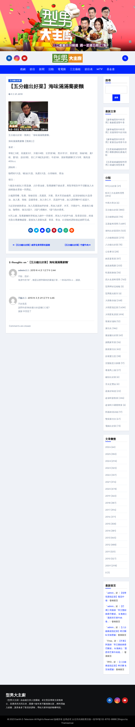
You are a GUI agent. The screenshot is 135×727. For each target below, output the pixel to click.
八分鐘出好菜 (111, 244)
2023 (108, 468)
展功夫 (108, 328)
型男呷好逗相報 (112, 286)
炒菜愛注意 (110, 356)
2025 (108, 454)
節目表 (89, 69)
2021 (107, 482)
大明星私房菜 (111, 314)
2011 (107, 551)
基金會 (111, 69)
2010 (107, 558)
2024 (108, 461)
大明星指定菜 (111, 307)
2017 (107, 510)
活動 (51, 69)
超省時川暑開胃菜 (113, 405)
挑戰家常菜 (110, 342)
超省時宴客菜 (111, 398)
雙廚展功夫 (110, 419)
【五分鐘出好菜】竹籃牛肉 (77, 245)
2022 (108, 475)
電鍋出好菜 (110, 426)
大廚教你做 (110, 300)
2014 (107, 531)
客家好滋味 (110, 321)
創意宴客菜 (110, 258)
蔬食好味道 (110, 391)
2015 (107, 524)
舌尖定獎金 (110, 384)
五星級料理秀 (111, 224)
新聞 (41, 69)
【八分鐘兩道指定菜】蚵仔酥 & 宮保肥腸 (115, 631)
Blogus (121, 719)
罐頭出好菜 (110, 377)
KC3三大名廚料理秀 (114, 193)
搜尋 (108, 80)
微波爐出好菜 (111, 335)
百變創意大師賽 (112, 363)
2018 (107, 503)
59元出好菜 (110, 186)
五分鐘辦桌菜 (111, 217)
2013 (107, 538)
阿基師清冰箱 (111, 412)
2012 (107, 545)
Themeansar (67, 723)
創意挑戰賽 (110, 265)
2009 (108, 565)
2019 (107, 496)
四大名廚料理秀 (112, 279)
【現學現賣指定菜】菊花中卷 (115, 597)
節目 (32, 69)
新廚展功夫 (110, 349)
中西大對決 (110, 203)
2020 (108, 489)
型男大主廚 (16, 695)
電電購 (62, 69)
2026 (108, 447)
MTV (100, 69)
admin (110, 593)
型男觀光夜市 (111, 293)
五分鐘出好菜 (15, 80)
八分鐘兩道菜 (111, 238)
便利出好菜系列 (112, 231)
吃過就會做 (110, 272)
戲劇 (23, 69)
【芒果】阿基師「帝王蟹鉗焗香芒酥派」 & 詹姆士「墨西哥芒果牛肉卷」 (116, 614)
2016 (107, 517)
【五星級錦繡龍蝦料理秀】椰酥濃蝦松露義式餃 (116, 152)
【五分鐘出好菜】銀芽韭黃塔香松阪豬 (31, 245)
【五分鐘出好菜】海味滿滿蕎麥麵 (46, 86)
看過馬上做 (110, 370)
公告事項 (109, 251)
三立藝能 (75, 69)
